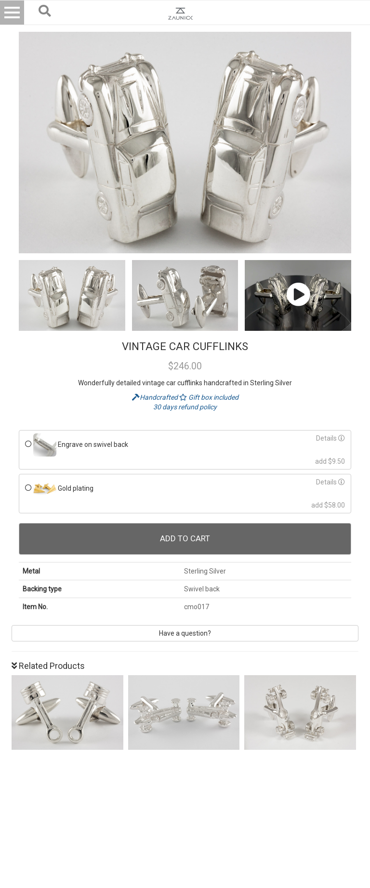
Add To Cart (185, 538)
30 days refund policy (185, 407)
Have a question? (185, 633)
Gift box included (208, 397)
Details (330, 438)
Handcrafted (155, 397)
